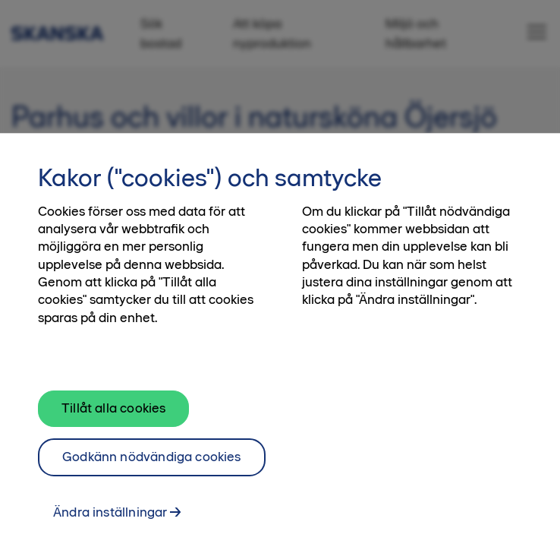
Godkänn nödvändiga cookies (151, 460)
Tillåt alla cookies (113, 411)
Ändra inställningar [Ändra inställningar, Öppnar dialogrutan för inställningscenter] (110, 515)
